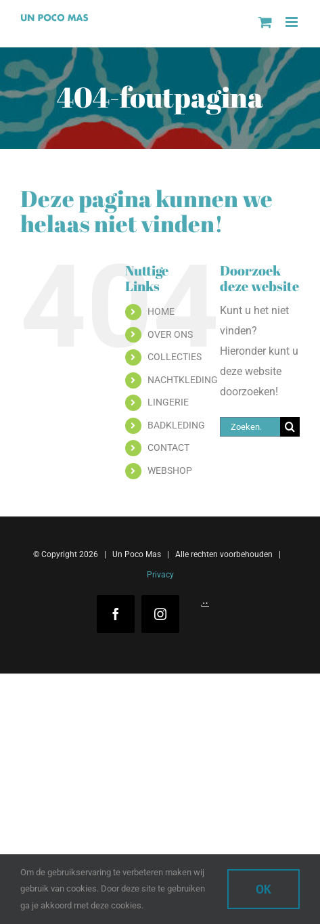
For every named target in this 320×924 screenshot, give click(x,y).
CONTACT (168, 447)
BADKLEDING (176, 425)
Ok (263, 889)
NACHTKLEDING (182, 379)
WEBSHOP (169, 470)
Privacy (160, 574)
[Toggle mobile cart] (265, 22)
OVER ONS (170, 334)
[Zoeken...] (250, 427)
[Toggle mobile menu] (292, 22)
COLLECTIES (174, 356)
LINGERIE (168, 402)
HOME (161, 311)
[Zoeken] (290, 427)
